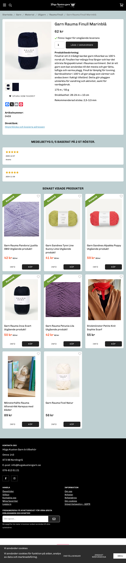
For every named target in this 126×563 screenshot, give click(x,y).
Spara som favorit (22, 96)
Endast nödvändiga (99, 556)
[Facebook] (7, 104)
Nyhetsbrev (71, 497)
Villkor (6, 494)
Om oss (68, 491)
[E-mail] (16, 104)
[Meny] (4, 5)
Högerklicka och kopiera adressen (25, 126)
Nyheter (69, 494)
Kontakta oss (9, 497)
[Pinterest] (21, 104)
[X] (12, 104)
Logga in (6, 504)
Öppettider (8, 491)
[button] (30, 267)
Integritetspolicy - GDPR (77, 504)
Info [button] (12, 267)
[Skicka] (54, 519)
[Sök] (10, 5)
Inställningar (72, 556)
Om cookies (71, 501)
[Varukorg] (121, 5)
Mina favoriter (10, 501)
